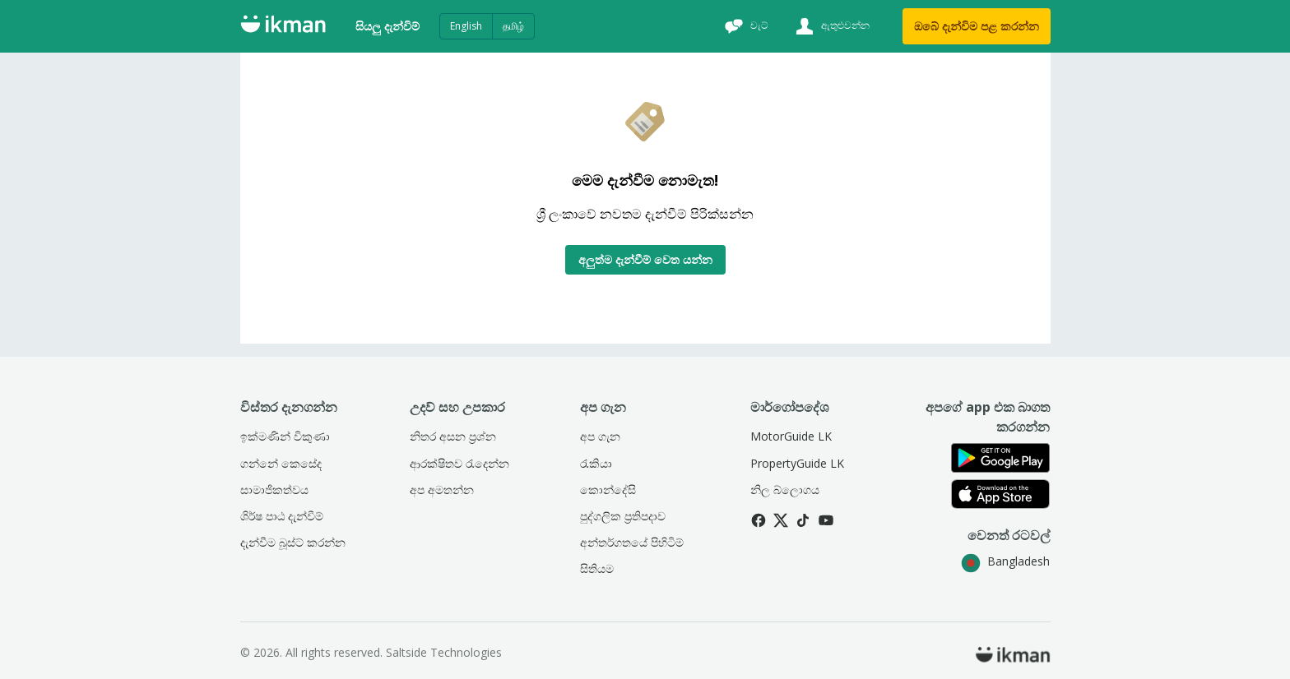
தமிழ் (513, 26)
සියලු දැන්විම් (387, 26)
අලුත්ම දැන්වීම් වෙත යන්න (645, 259)
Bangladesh (1005, 561)
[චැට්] (744, 26)
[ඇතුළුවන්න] (830, 26)
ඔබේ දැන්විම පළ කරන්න (976, 26)
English (466, 26)
